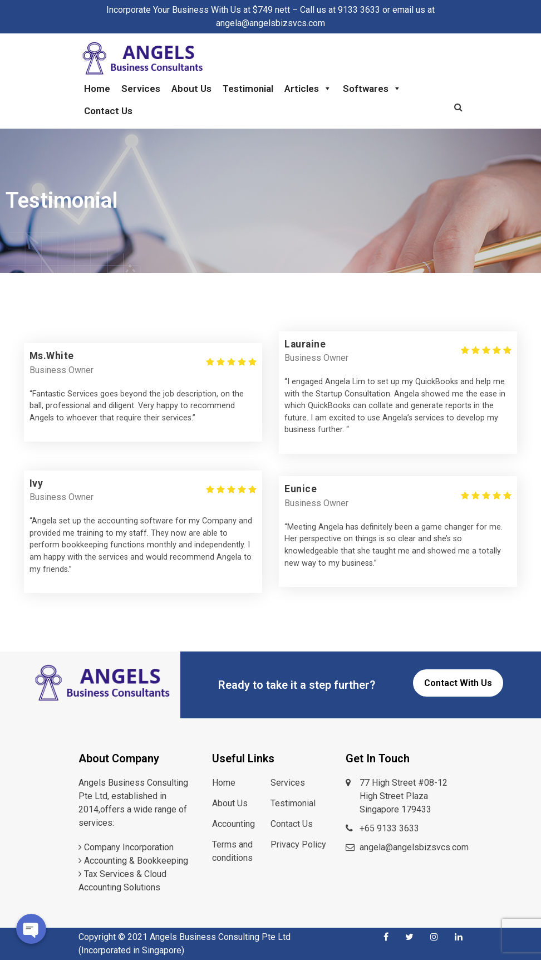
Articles (308, 88)
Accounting (233, 824)
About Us (191, 88)
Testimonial (248, 88)
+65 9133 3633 (389, 828)
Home (97, 88)
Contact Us (108, 110)
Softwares (372, 88)
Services (140, 88)
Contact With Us (458, 683)
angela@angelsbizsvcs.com (414, 847)
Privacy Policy (298, 844)
